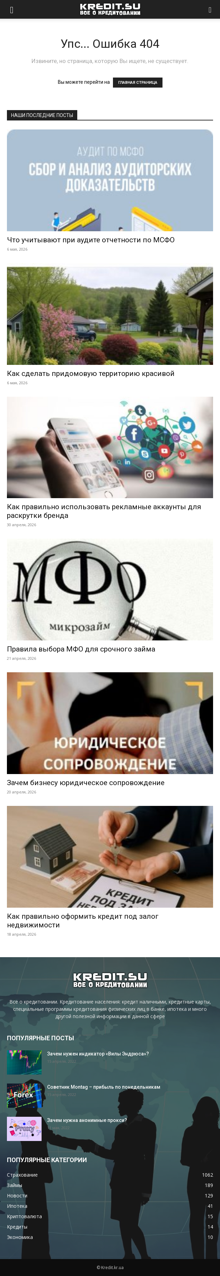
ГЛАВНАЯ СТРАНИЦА (137, 82)
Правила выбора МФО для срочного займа (81, 649)
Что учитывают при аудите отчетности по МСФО (91, 240)
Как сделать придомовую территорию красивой (91, 373)
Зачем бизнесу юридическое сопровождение (86, 783)
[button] (12, 9)
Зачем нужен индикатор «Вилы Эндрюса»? (98, 1054)
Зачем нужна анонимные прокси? (87, 1120)
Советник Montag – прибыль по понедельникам (103, 1087)
